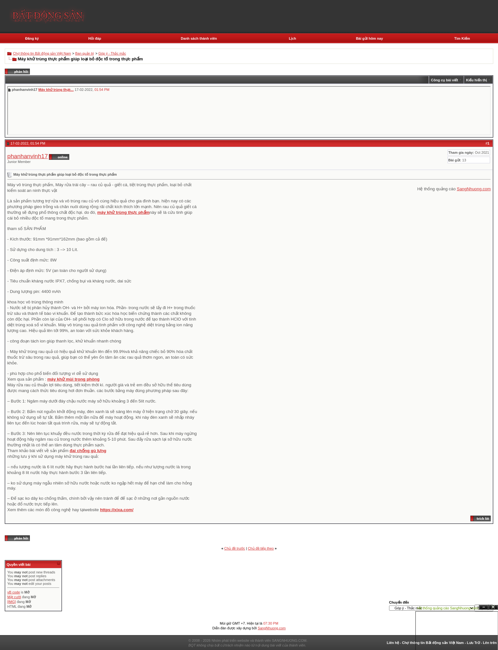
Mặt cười (14, 597)
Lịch (292, 38)
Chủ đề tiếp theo (261, 548)
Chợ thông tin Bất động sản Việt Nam (42, 53)
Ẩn (483, 607)
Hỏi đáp (94, 38)
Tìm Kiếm (462, 38)
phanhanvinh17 (27, 156)
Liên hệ (393, 643)
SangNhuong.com (474, 188)
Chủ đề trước (234, 548)
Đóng (493, 607)
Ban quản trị (84, 53)
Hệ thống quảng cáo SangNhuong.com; (448, 608)
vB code (13, 592)
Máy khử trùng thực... (56, 89)
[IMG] (11, 602)
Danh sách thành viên (199, 38)
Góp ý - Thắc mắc (112, 53)
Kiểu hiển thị (476, 80)
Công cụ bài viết (444, 80)
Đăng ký (32, 38)
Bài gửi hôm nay (369, 38)
